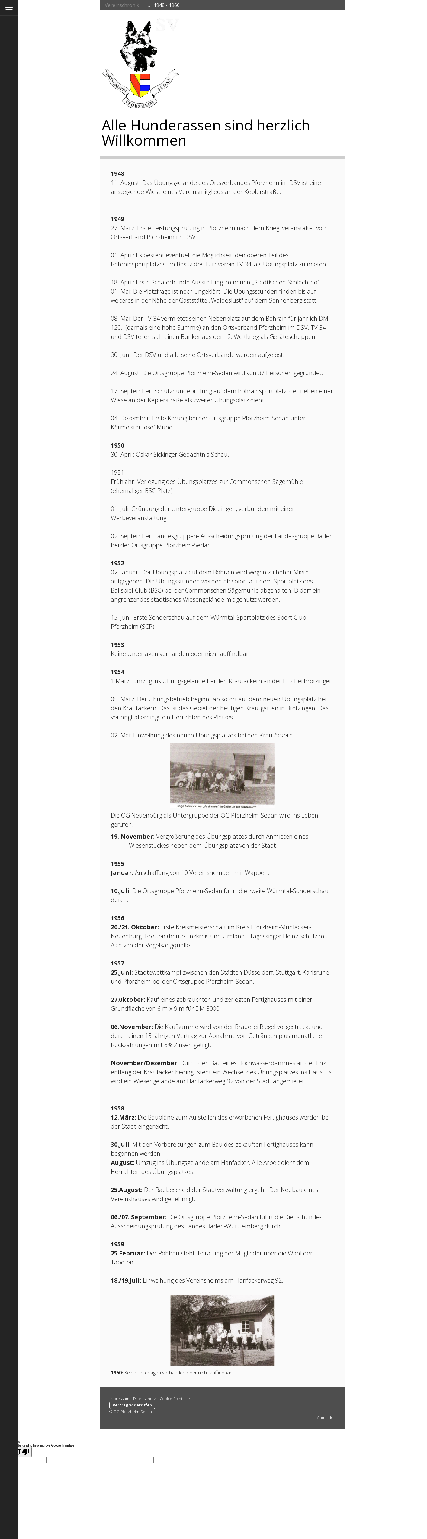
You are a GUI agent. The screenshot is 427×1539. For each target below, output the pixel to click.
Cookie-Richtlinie (175, 1398)
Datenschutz (144, 1398)
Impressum (119, 1398)
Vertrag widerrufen (132, 1405)
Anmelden (326, 1417)
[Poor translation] (22, 1452)
